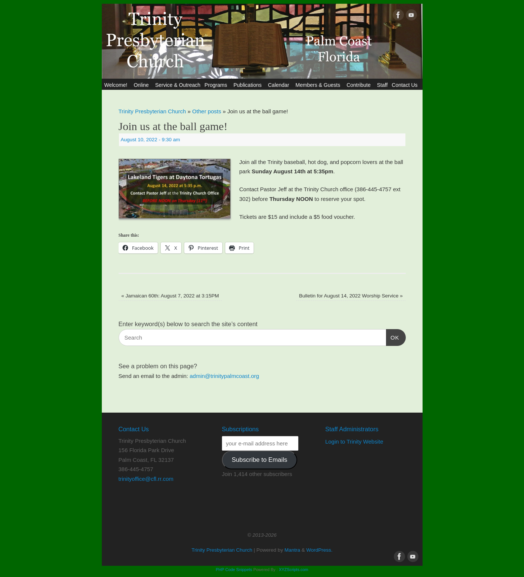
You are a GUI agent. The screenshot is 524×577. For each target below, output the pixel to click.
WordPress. (319, 550)
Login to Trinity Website (354, 441)
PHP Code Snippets (234, 569)
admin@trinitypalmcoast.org (224, 376)
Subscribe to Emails (259, 459)
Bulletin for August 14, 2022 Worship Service (351, 296)
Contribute (359, 85)
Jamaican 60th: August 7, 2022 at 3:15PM (170, 296)
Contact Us (406, 85)
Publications (248, 85)
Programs (216, 85)
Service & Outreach (177, 85)
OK (392, 336)
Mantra (292, 550)
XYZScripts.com (293, 569)
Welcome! (116, 85)
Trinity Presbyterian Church (152, 111)
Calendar (279, 85)
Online (142, 85)
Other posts (206, 111)
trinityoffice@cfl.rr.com (146, 479)
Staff (382, 85)
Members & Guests (318, 85)
